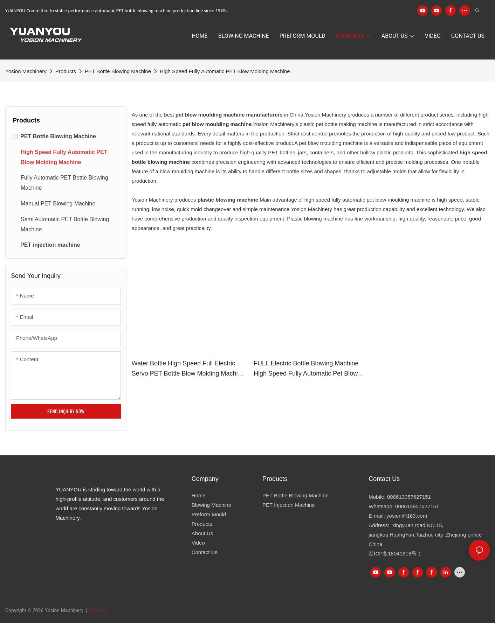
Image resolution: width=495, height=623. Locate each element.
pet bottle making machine (346, 124)
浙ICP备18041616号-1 (395, 553)
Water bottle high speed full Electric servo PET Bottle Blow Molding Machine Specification (188, 369)
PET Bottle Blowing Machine (118, 71)
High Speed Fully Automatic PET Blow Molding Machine (225, 71)
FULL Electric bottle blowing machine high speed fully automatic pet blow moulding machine (306, 369)
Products (65, 71)
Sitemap (98, 610)
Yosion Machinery (26, 71)
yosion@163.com (406, 516)
